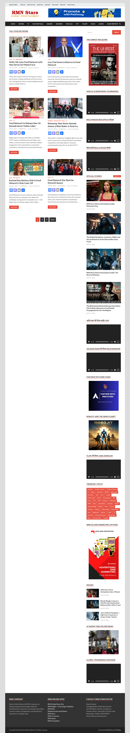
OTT (77, 24)
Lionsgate (110, 503)
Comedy (108, 495)
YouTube (105, 518)
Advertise (47, 4)
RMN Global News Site (56, 704)
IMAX (89, 503)
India (94, 503)
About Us (22, 4)
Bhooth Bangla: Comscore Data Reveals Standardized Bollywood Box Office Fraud (110, 603)
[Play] (89, 113)
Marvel (117, 503)
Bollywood (114, 492)
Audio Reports (112, 24)
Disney (99, 498)
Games (101, 24)
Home (13, 24)
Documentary (107, 498)
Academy (90, 489)
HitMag (118, 730)
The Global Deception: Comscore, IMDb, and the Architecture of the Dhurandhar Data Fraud (103, 239)
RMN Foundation (54, 721)
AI (88, 492)
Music (93, 24)
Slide (10, 59)
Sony (88, 512)
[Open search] (119, 24)
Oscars (112, 506)
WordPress (109, 730)
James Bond (101, 503)
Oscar (106, 506)
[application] (104, 105)
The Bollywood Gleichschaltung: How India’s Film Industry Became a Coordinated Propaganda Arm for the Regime (103, 308)
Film (94, 501)
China (102, 495)
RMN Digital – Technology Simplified (60, 706)
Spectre (103, 512)
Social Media (115, 509)
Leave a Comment (33, 67)
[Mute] (115, 113)
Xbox (88, 518)
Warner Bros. (112, 515)
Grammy (105, 501)
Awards (49, 24)
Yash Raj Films (97, 518)
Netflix (100, 506)
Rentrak (97, 509)
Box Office (90, 495)
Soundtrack (95, 512)
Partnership (55, 4)
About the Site (31, 4)
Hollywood (113, 501)
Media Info (40, 4)
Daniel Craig (91, 498)
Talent (84, 24)
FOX (99, 501)
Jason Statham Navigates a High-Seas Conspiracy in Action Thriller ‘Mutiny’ (109, 615)
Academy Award (99, 489)
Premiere (90, 509)
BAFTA (107, 492)
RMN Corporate (53, 716)
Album (93, 492)
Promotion (57, 121)
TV (28, 24)
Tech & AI (69, 24)
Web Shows (19, 59)
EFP (114, 498)
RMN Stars (24, 67)
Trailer (109, 512)
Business (59, 24)
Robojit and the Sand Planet (57, 711)
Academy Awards (112, 489)
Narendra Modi (91, 506)
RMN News (52, 718)
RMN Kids (51, 709)
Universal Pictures (100, 515)
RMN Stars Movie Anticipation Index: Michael (110, 591)
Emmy (89, 501)
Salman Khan (105, 509)
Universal (90, 515)
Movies (21, 24)
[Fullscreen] (118, 113)
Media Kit (62, 4)
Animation (100, 492)
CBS (97, 495)
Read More (13, 88)
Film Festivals (38, 24)
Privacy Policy (71, 4)
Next (52, 220)
